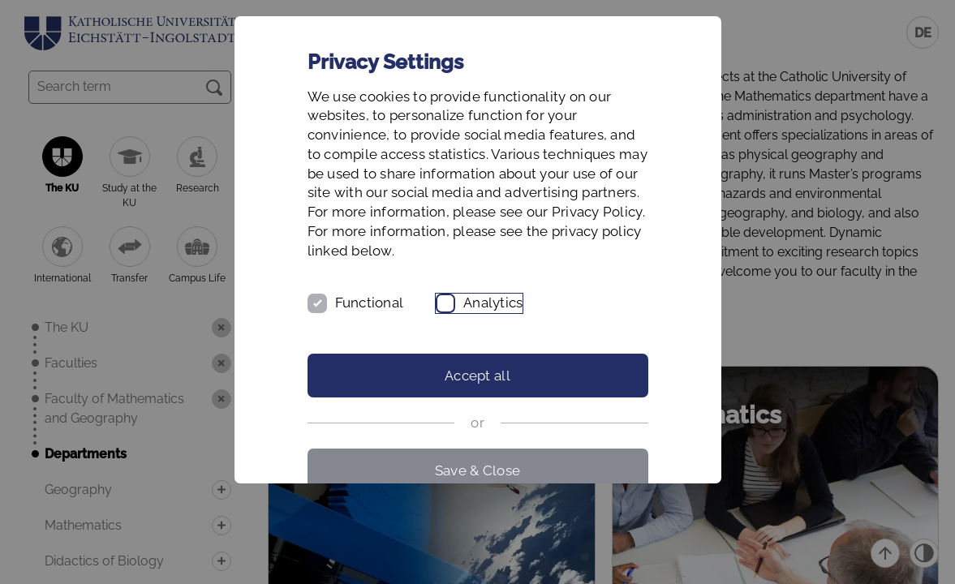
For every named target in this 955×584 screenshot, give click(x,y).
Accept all (477, 375)
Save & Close (477, 470)
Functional (369, 302)
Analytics (493, 302)
